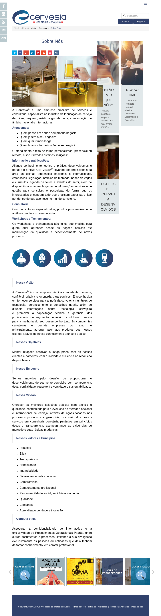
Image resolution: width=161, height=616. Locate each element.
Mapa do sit (136, 607)
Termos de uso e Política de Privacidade (89, 607)
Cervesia (43, 28)
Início (33, 28)
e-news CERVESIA (39, 169)
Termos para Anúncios (119, 607)
